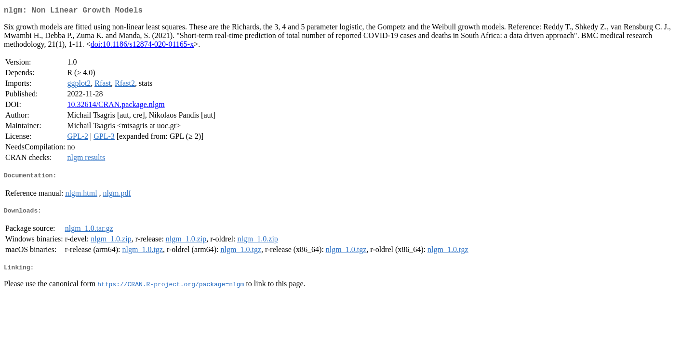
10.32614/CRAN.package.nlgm (115, 106)
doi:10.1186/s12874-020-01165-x (142, 46)
